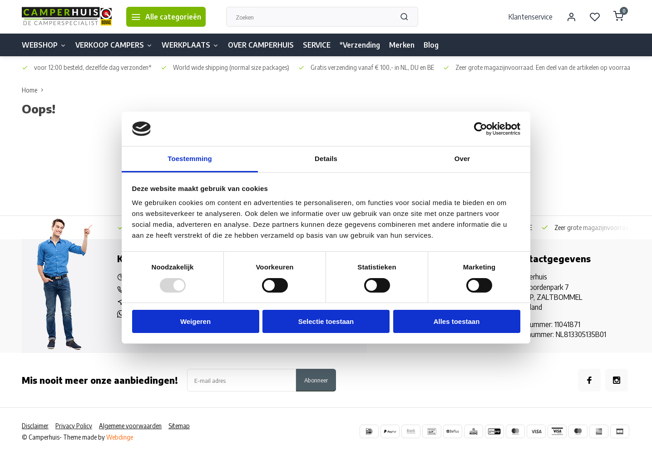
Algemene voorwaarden (130, 426)
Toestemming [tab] (190, 158)
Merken (402, 44)
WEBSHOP (44, 44)
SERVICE (317, 44)
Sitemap (179, 426)
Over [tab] (462, 158)
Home (34, 90)
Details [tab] (326, 158)
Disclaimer (35, 426)
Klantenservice (531, 16)
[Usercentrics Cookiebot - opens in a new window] (480, 129)
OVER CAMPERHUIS (261, 44)
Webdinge (119, 437)
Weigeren (195, 321)
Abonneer (316, 380)
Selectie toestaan (326, 321)
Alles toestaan (457, 321)
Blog (431, 44)
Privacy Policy (73, 426)
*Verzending (360, 44)
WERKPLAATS (190, 44)
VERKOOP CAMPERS (114, 44)
